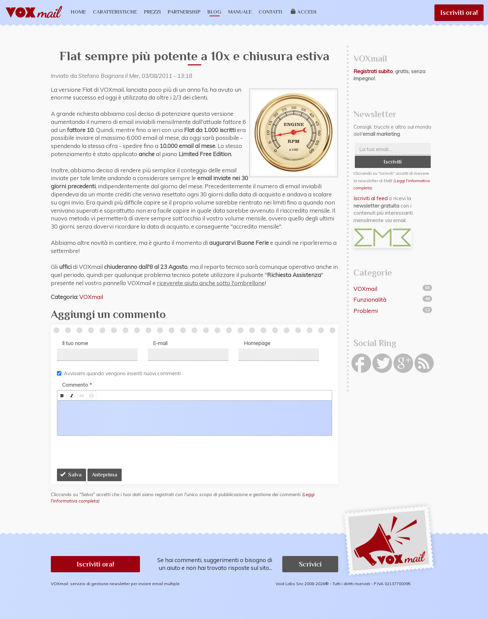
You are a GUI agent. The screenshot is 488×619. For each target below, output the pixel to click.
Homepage (257, 343)
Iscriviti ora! (459, 12)
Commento (77, 385)
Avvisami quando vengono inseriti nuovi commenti (119, 373)
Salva (71, 475)
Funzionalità (369, 299)
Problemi (365, 310)
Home (78, 12)
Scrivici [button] (310, 564)
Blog (214, 12)
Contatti (270, 12)
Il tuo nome (75, 343)
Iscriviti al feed (370, 198)
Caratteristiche (115, 12)
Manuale (240, 12)
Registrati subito (373, 71)
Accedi (304, 12)
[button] (62, 395)
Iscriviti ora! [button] (95, 564)
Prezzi (152, 12)
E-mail (160, 343)
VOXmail (91, 296)
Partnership (184, 12)
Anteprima (104, 475)
